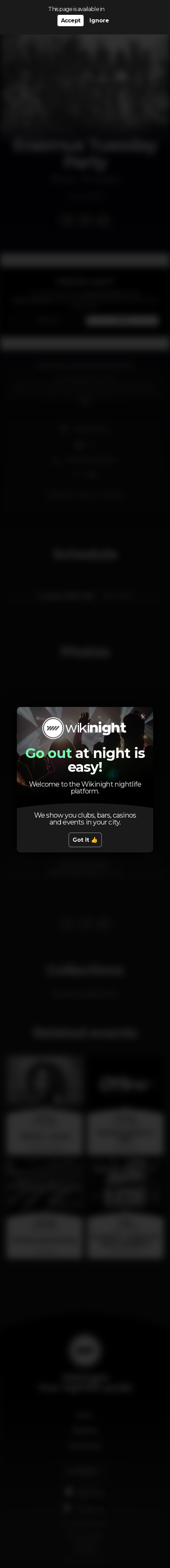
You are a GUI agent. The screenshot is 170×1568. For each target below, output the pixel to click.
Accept (70, 20)
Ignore (99, 20)
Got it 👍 (85, 840)
